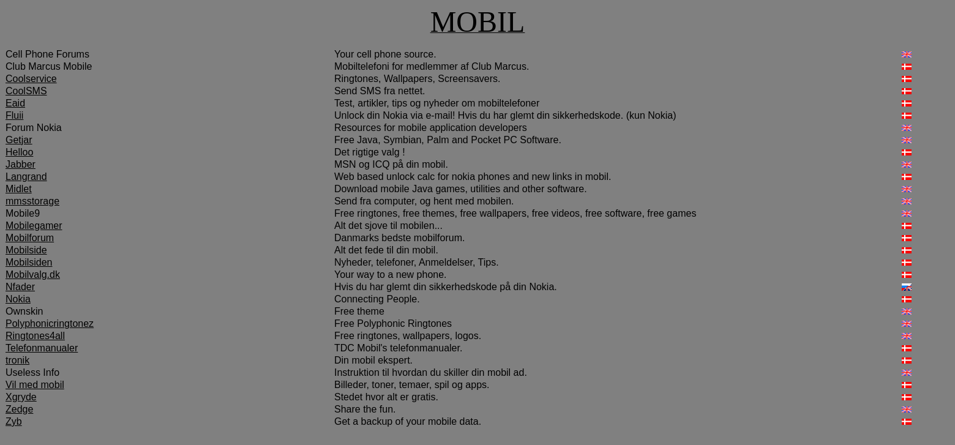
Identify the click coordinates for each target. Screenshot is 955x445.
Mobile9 (23, 213)
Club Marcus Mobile (49, 66)
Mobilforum (30, 238)
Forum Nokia (34, 127)
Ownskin (24, 311)
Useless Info (32, 372)
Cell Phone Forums (47, 54)
